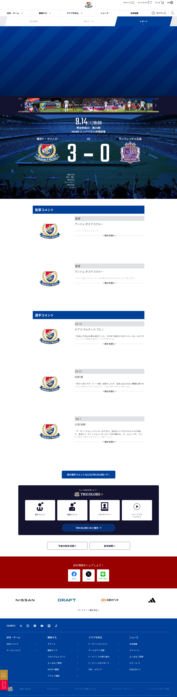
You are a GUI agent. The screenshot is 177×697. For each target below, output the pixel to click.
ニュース (104, 13)
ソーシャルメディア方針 (158, 688)
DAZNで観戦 (63, 669)
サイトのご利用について (85, 688)
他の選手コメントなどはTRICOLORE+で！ (88, 474)
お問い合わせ (25, 688)
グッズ (159, 2)
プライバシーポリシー (122, 688)
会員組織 (134, 13)
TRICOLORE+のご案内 (89, 528)
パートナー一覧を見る (88, 610)
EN (170, 2)
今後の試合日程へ (67, 546)
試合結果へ (109, 546)
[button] (21, 105)
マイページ (159, 13)
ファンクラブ (144, 2)
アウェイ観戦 (63, 675)
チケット (128, 2)
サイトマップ (53, 688)
